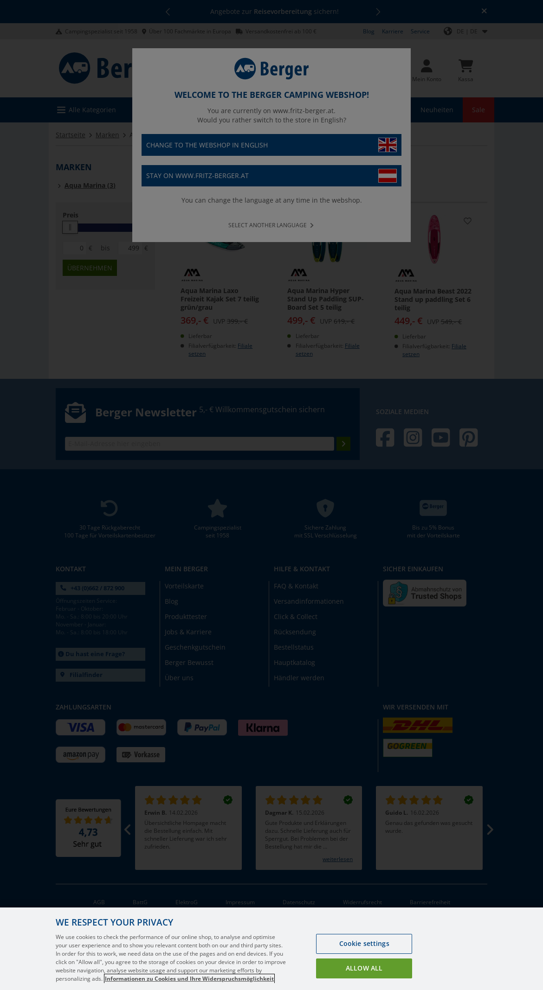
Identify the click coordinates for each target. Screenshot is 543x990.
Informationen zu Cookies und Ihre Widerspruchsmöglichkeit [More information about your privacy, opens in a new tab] (189, 979)
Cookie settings (364, 943)
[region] (271, 948)
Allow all (364, 968)
